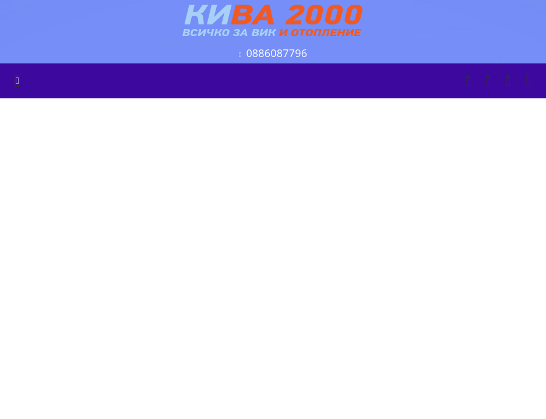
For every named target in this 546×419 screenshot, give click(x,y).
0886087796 (276, 53)
